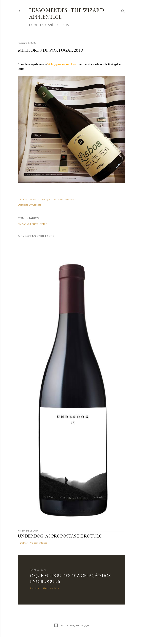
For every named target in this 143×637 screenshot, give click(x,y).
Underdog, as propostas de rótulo (60, 536)
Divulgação (35, 204)
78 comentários (38, 542)
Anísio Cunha (58, 25)
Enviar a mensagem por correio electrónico (53, 199)
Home (33, 25)
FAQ (43, 25)
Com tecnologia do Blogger (71, 625)
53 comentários (50, 588)
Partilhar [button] (23, 199)
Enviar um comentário (32, 224)
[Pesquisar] (123, 10)
